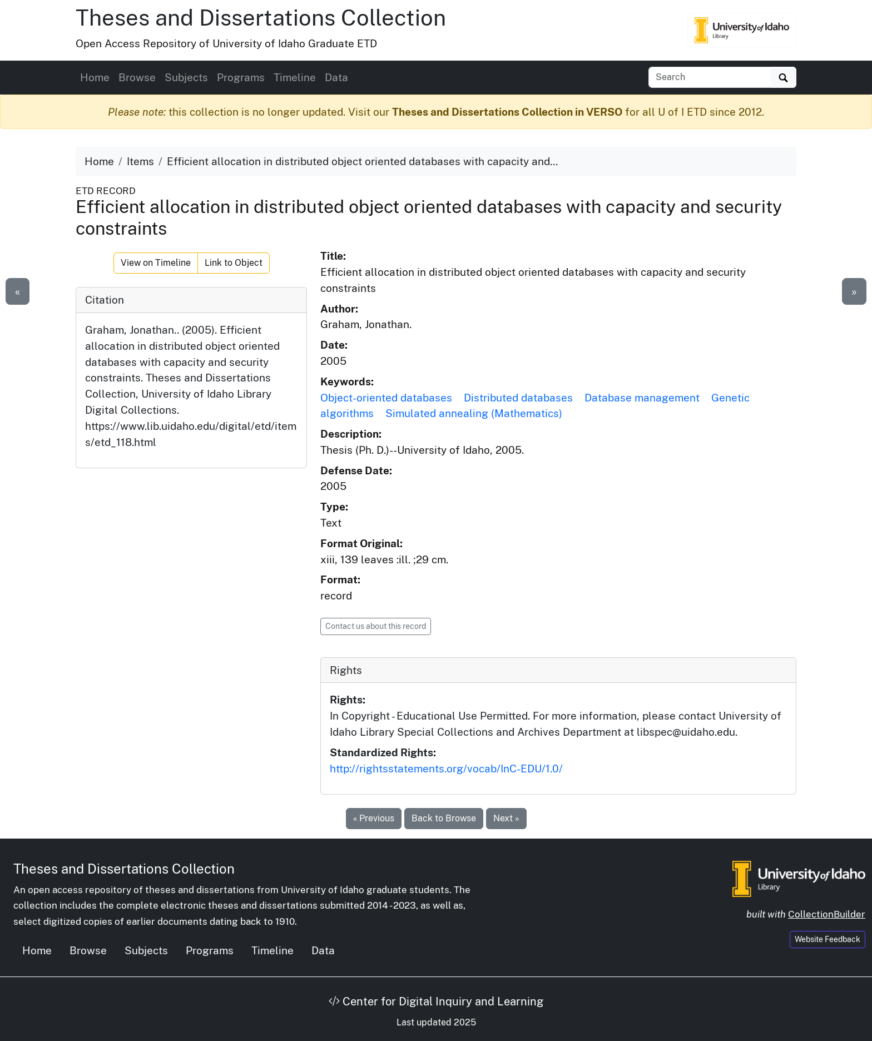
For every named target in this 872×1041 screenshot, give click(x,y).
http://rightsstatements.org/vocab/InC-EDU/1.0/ (446, 768)
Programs (241, 77)
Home (95, 77)
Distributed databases (518, 397)
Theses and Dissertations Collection (261, 17)
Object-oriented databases (386, 397)
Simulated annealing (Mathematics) (473, 413)
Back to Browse (444, 818)
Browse (137, 77)
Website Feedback (827, 939)
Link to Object (233, 262)
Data (336, 77)
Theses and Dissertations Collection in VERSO (507, 112)
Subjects (186, 77)
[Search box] (709, 77)
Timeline (295, 77)
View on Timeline (156, 262)
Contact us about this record (375, 626)
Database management (642, 397)
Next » (506, 818)
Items (140, 161)
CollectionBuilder (826, 914)
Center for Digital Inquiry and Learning (436, 1001)
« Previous (373, 818)
